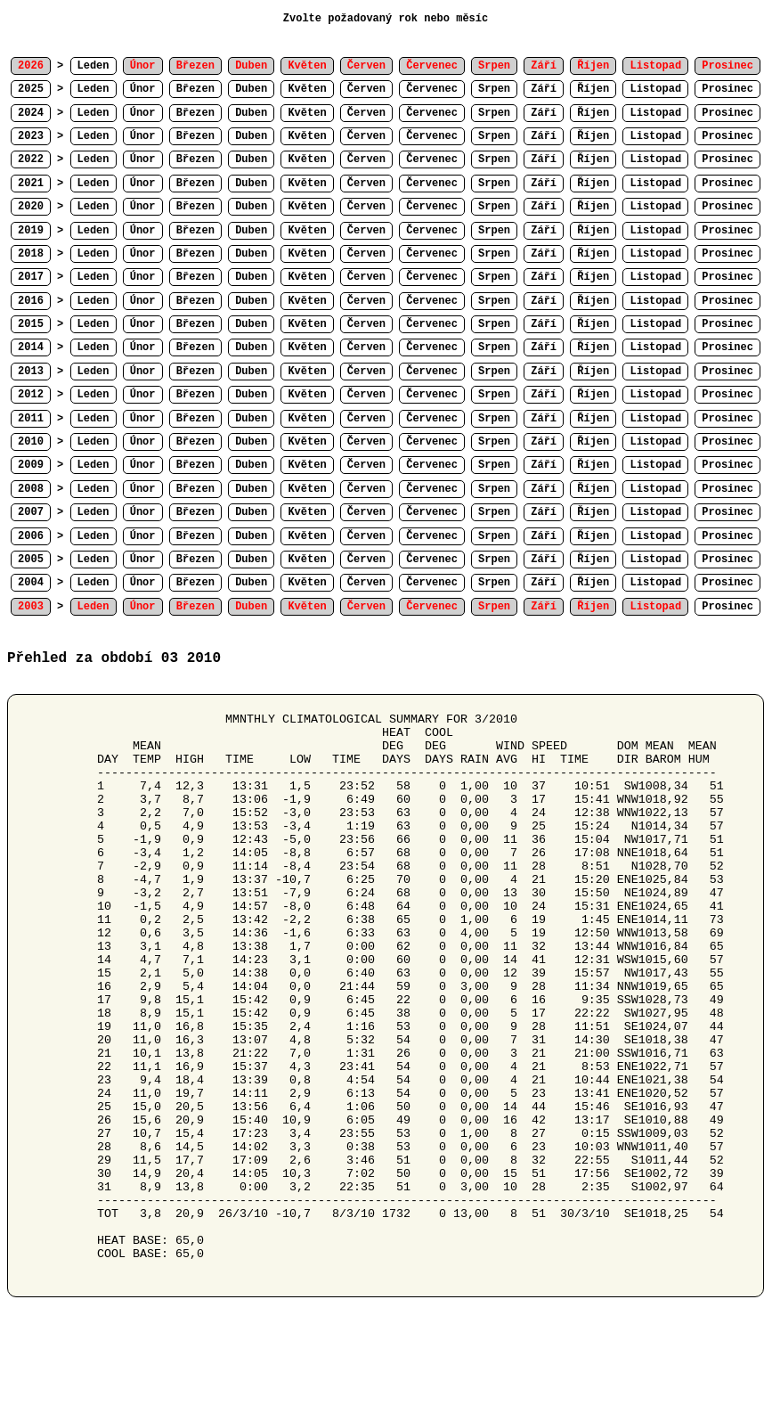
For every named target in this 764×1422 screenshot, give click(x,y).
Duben (251, 89)
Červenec (432, 89)
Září (544, 89)
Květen (307, 89)
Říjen (593, 89)
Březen (195, 89)
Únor (143, 89)
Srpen (494, 89)
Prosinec (727, 89)
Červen (366, 89)
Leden (93, 66)
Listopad (655, 89)
